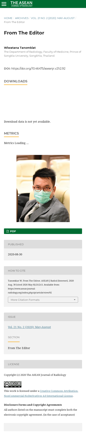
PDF (12, 231)
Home (8, 18)
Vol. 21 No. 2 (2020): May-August (53, 18)
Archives (22, 18)
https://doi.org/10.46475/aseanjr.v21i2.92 (38, 68)
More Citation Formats (25, 299)
